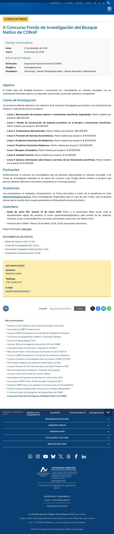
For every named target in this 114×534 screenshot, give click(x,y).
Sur (80, 515)
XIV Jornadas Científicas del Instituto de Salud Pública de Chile (34, 363)
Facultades (54, 3)
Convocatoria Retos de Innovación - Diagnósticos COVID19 (32, 348)
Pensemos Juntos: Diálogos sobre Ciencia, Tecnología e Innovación (35, 326)
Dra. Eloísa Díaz (55, 515)
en (95, 3)
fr (99, 3)
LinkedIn (103, 309)
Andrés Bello (33, 515)
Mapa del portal (68, 519)
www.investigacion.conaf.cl (17, 197)
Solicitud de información (57, 503)
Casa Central (80, 512)
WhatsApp (108, 309)
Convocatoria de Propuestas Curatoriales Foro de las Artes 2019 (35, 378)
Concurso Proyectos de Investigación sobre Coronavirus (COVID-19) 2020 (38, 359)
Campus (24, 515)
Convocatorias (16, 19)
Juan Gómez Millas (70, 515)
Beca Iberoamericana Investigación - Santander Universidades (33, 370)
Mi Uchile (78, 3)
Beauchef (43, 515)
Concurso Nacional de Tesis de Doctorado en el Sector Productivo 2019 (38, 367)
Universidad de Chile (46, 526)
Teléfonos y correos (53, 519)
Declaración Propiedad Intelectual (26, 249)
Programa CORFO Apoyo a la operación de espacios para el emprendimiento (40, 385)
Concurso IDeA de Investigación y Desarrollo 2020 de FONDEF (34, 345)
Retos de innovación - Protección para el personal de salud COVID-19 (37, 352)
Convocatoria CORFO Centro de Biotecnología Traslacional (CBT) (34, 382)
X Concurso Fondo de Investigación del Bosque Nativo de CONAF (35, 393)
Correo (88, 3)
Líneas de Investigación (22, 246)
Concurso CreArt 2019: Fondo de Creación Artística (28, 374)
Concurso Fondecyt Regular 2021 (21, 341)
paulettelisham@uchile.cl (18, 291)
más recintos (88, 515)
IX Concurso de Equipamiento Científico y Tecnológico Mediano (34, 337)
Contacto (79, 519)
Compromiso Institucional (23, 253)
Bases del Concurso (20, 242)
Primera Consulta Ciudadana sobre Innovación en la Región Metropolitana (38, 389)
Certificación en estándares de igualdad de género (57, 486)
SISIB (35, 526)
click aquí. (27, 229)
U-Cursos (68, 3)
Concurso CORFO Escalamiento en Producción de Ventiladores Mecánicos (38, 333)
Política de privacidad (72, 526)
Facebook (98, 309)
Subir (6, 309)
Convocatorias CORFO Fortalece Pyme (23, 330)
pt (103, 3)
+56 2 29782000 (37, 519)
